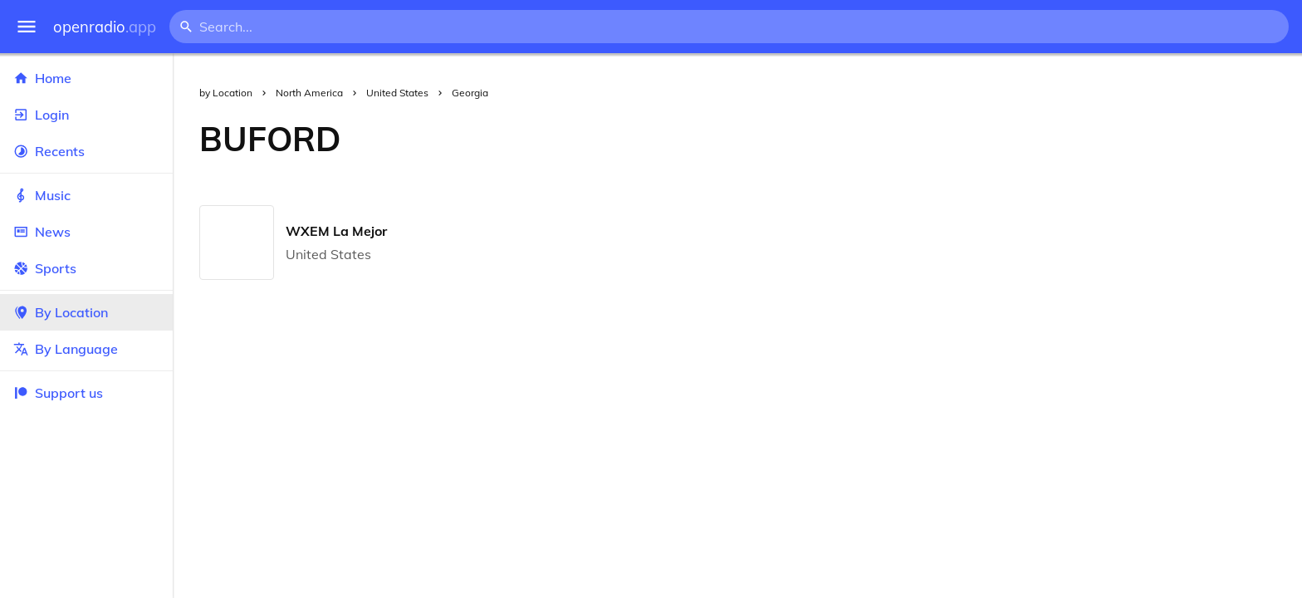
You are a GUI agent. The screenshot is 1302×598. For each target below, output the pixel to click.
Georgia (470, 92)
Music (86, 195)
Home (86, 78)
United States (397, 92)
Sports (86, 268)
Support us (58, 393)
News (86, 231)
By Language (86, 349)
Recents (86, 151)
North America (309, 92)
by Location (225, 92)
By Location (86, 312)
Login (86, 114)
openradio (104, 27)
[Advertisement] (834, 138)
